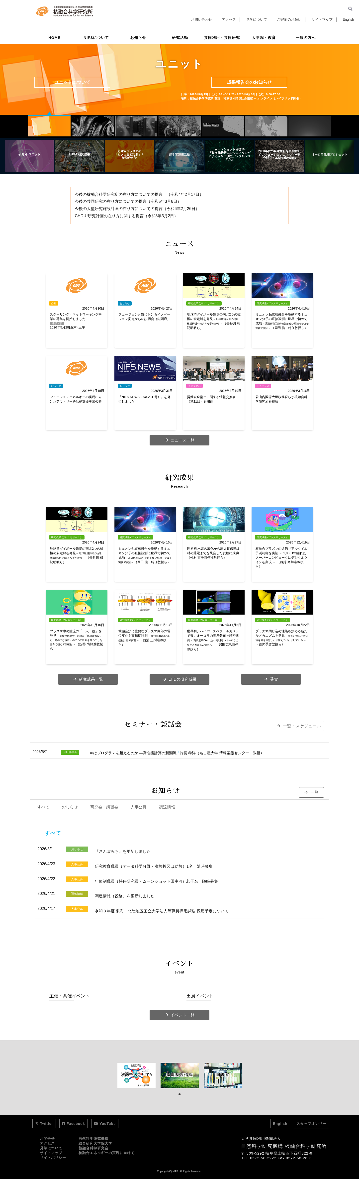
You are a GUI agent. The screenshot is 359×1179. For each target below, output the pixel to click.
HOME (54, 38)
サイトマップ (322, 19)
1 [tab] (179, 1094)
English (348, 19)
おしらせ (70, 807)
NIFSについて (96, 38)
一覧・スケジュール (299, 726)
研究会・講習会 (104, 807)
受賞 (271, 679)
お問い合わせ (201, 19)
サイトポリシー (53, 1158)
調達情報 (167, 807)
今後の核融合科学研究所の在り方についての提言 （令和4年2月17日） (139, 194)
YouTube (105, 1124)
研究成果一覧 (88, 679)
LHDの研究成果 (179, 679)
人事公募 (139, 807)
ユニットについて (72, 82)
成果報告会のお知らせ (249, 82)
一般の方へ (306, 38)
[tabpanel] (136, 1075)
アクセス (229, 19)
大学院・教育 (264, 38)
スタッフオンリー (311, 1124)
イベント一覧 (179, 1015)
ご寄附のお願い (289, 19)
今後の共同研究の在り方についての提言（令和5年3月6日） (128, 201)
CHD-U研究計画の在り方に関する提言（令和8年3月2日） (126, 216)
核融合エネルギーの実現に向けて (107, 1153)
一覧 (311, 792)
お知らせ (138, 38)
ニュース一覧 (179, 440)
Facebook (73, 1124)
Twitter (44, 1124)
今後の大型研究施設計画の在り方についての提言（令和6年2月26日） (137, 209)
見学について (256, 19)
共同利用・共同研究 (222, 38)
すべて (43, 807)
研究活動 (180, 38)
